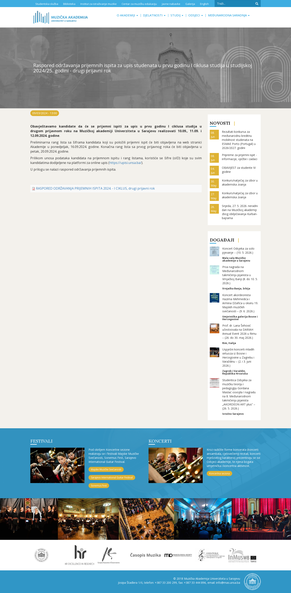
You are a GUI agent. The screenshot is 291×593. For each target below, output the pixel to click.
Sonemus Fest (99, 485)
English (204, 4)
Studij (177, 15)
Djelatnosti (154, 15)
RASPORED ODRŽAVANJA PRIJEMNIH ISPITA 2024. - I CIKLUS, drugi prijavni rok (95, 188)
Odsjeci (195, 15)
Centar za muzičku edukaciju (139, 4)
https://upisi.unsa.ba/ (125, 162)
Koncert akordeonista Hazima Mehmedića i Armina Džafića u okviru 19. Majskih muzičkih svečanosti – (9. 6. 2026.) (240, 303)
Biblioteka (69, 4)
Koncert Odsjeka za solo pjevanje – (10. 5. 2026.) (238, 250)
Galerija (190, 4)
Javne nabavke (171, 4)
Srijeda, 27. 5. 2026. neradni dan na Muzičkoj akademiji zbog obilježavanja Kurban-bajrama (240, 212)
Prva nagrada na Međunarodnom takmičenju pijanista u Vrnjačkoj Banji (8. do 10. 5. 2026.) (240, 275)
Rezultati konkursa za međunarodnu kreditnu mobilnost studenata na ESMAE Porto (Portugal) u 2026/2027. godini (239, 140)
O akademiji (127, 15)
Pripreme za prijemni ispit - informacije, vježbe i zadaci (239, 157)
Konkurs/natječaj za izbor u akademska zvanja (240, 182)
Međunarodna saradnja (229, 15)
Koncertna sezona (219, 473)
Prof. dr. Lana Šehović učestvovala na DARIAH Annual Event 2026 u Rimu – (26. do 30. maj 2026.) (239, 332)
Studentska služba (46, 4)
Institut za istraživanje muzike (98, 4)
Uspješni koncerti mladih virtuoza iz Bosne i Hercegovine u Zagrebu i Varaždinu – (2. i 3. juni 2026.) (238, 357)
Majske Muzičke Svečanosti (106, 469)
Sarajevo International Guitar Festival (112, 477)
